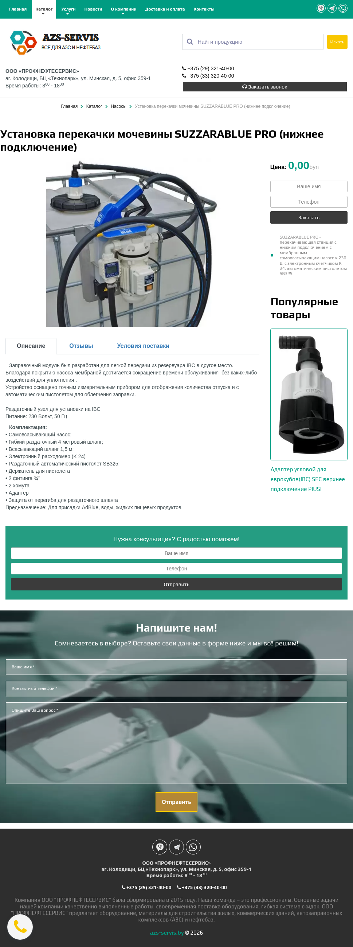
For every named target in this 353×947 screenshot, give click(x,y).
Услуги (68, 9)
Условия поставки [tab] (143, 344)
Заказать (308, 216)
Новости (93, 9)
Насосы (119, 104)
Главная (18, 9)
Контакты (204, 9)
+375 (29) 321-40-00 (208, 68)
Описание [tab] (31, 344)
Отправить (176, 582)
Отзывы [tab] (81, 344)
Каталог (43, 9)
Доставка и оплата (165, 9)
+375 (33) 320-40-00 (208, 76)
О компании (124, 9)
